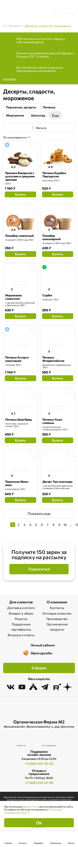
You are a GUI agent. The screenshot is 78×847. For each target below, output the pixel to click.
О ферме (39, 668)
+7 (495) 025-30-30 (39, 763)
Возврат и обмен (21, 613)
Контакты (57, 608)
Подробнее (9, 78)
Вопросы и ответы (21, 635)
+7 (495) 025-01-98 (39, 782)
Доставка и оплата (21, 608)
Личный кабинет (43, 645)
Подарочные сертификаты (21, 626)
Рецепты (21, 619)
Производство (57, 619)
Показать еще (39, 513)
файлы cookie (31, 806)
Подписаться (39, 569)
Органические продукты (57, 626)
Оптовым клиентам (56, 613)
